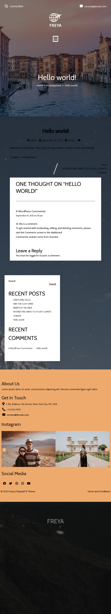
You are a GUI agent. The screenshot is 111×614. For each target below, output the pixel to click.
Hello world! (18, 319)
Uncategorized (53, 85)
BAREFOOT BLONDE (22, 307)
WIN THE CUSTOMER (23, 303)
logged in (34, 255)
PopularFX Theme (25, 491)
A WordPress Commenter (31, 211)
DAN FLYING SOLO (22, 300)
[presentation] (4, 450)
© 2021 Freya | (8, 491)
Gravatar (53, 236)
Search (11, 281)
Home (40, 85)
